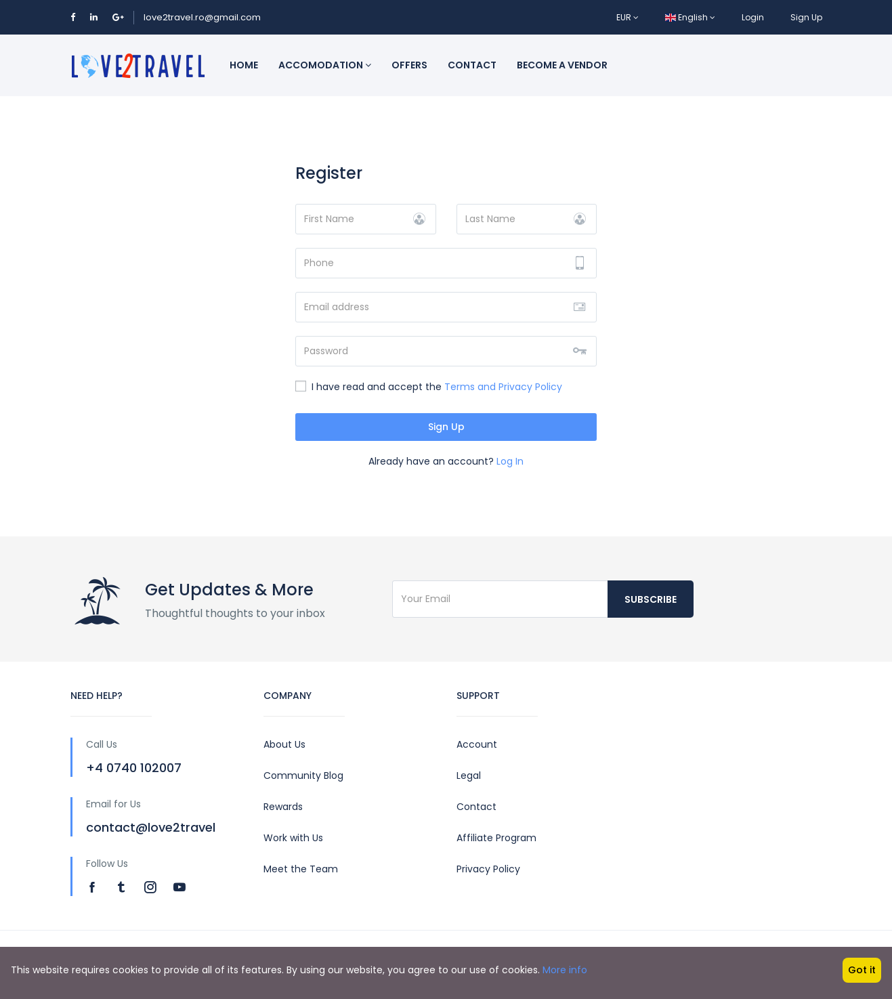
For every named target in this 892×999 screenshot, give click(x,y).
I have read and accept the (428, 387)
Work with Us (293, 838)
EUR (627, 17)
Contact (472, 65)
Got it (862, 970)
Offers (409, 65)
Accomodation (324, 65)
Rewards (283, 806)
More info (565, 970)
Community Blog (303, 775)
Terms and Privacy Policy (503, 387)
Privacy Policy (488, 869)
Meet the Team (300, 869)
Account (476, 744)
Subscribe (650, 599)
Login (753, 17)
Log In (510, 461)
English (690, 17)
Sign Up (806, 17)
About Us (284, 744)
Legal (468, 775)
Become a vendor (562, 65)
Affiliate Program (496, 838)
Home (244, 65)
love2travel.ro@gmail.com (202, 17)
